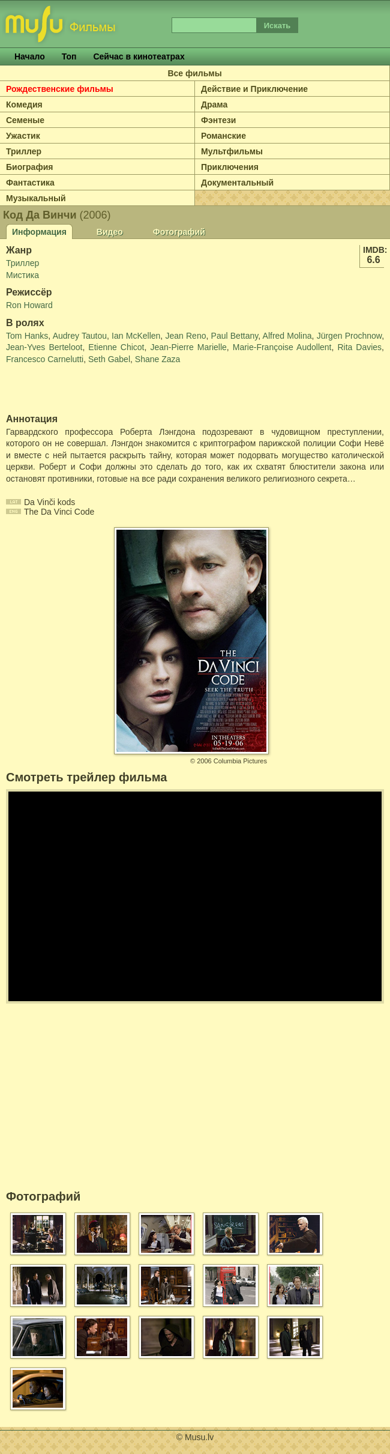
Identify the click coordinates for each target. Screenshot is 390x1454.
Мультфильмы (232, 151)
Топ (69, 56)
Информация (39, 232)
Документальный (237, 182)
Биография (29, 167)
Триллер (23, 151)
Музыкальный (36, 198)
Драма (214, 104)
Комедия (24, 104)
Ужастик (23, 136)
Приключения (230, 167)
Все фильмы (194, 73)
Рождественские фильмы (59, 89)
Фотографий (179, 232)
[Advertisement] (76, 390)
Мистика (22, 275)
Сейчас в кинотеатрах (138, 56)
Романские (223, 136)
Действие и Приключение (254, 89)
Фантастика (30, 182)
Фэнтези (218, 120)
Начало (29, 56)
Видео (110, 232)
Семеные (25, 120)
